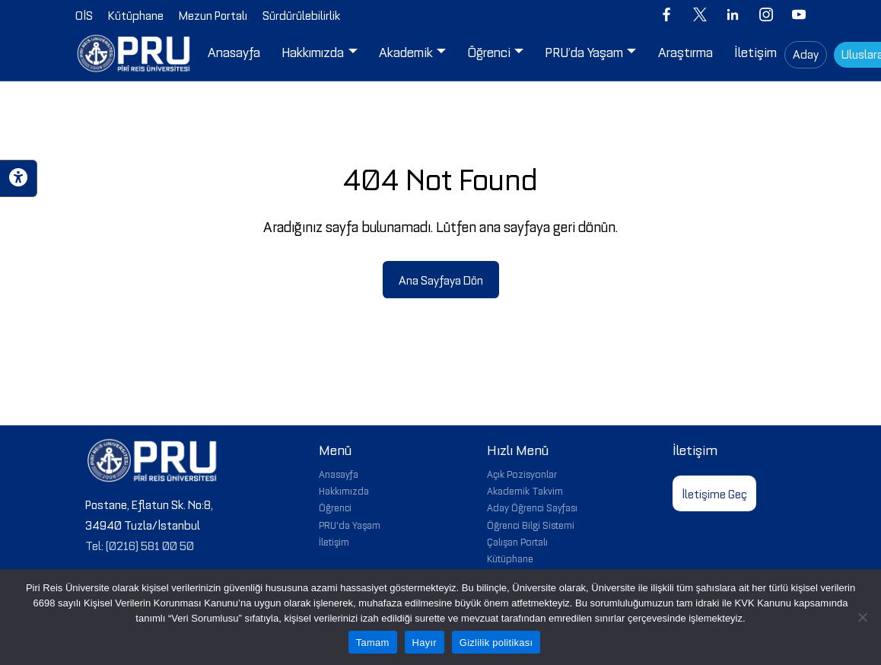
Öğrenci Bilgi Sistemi (530, 524)
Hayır (424, 642)
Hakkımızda (344, 490)
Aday (806, 53)
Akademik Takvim (525, 490)
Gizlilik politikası (496, 642)
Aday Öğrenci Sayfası (532, 507)
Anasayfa (338, 473)
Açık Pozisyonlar (522, 473)
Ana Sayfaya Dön (441, 279)
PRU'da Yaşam (349, 524)
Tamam (373, 642)
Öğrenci (335, 507)
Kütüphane (510, 558)
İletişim (334, 541)
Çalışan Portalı (517, 541)
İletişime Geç (714, 493)
